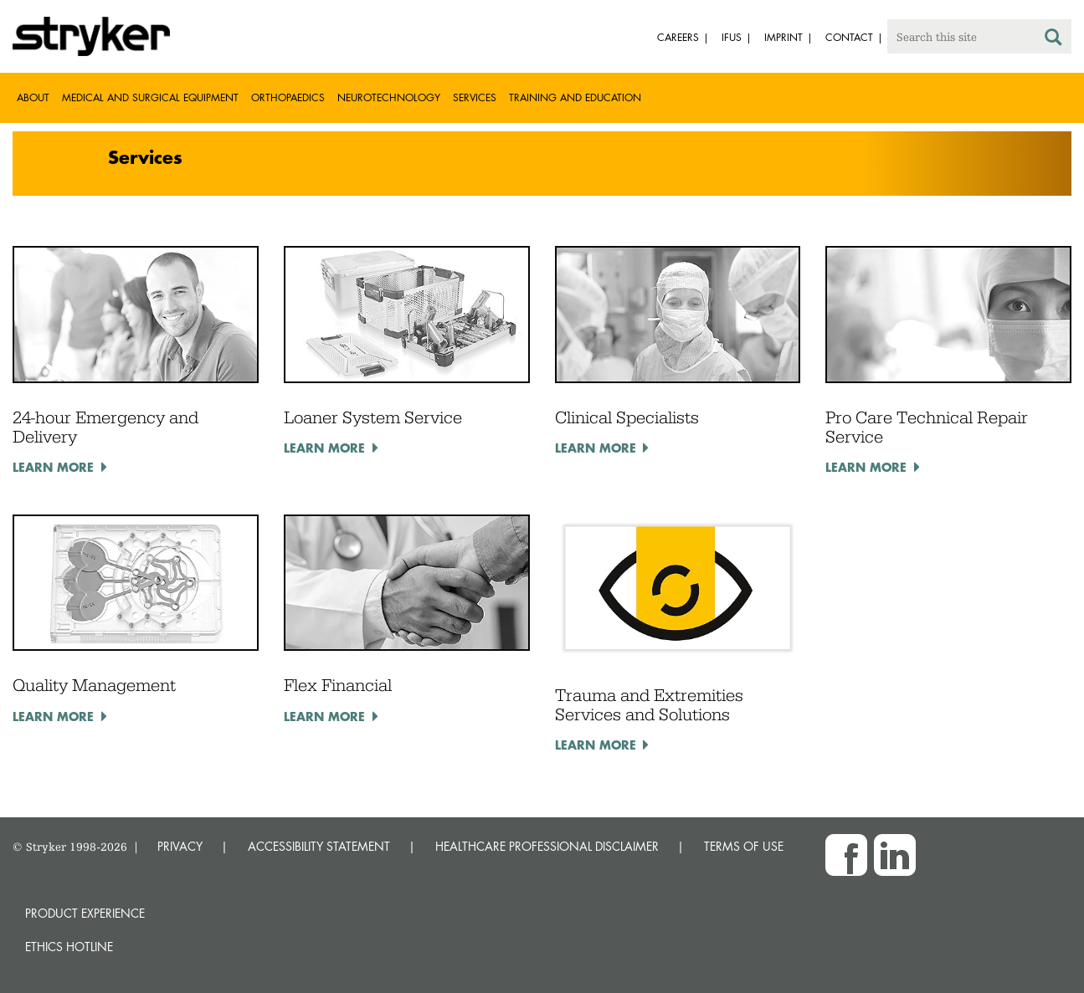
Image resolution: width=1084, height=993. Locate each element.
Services (474, 97)
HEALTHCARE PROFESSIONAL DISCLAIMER (547, 846)
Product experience (85, 913)
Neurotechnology (388, 97)
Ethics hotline (69, 947)
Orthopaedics (288, 97)
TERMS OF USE (743, 846)
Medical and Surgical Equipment (150, 97)
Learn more (53, 466)
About (33, 97)
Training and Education (575, 97)
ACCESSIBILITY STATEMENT (319, 846)
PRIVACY (180, 846)
